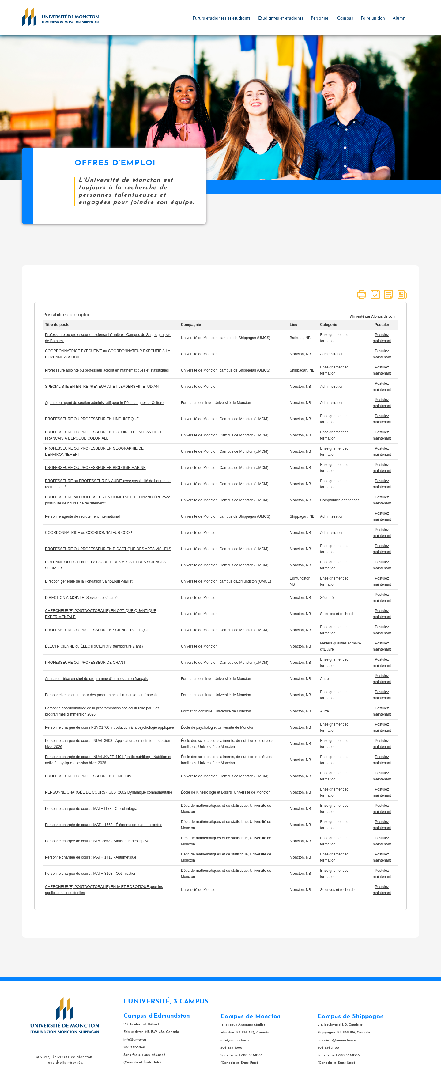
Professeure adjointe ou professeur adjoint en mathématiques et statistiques (107, 370)
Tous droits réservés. (64, 1063)
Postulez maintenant (382, 338)
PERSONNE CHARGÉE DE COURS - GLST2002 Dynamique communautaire (108, 792)
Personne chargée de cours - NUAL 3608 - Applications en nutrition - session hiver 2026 (107, 743)
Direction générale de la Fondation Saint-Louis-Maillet (89, 581)
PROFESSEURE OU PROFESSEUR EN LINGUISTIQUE (92, 419)
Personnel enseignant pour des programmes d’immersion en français (101, 695)
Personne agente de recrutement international (82, 516)
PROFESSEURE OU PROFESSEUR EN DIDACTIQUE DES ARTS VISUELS (108, 549)
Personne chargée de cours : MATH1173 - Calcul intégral (91, 808)
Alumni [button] (400, 18)
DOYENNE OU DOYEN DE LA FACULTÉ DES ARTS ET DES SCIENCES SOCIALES (105, 565)
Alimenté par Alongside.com (372, 316)
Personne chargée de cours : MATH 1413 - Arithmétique (90, 857)
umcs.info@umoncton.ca (337, 1040)
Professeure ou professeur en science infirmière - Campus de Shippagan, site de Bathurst (108, 338)
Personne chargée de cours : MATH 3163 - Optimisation (90, 873)
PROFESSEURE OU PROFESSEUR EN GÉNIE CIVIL (89, 776)
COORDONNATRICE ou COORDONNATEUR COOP (88, 533)
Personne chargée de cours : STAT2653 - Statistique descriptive (97, 841)
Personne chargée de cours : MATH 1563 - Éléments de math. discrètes (103, 825)
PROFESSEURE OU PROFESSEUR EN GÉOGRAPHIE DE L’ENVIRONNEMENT (94, 451)
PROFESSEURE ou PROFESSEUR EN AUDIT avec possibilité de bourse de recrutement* (108, 484)
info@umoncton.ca (236, 1040)
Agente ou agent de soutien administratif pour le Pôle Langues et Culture (104, 403)
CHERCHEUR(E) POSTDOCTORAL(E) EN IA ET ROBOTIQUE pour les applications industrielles (104, 890)
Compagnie (191, 325)
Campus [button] (345, 18)
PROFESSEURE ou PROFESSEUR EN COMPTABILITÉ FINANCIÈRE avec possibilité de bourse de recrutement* (107, 500)
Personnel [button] (320, 18)
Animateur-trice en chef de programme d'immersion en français (96, 679)
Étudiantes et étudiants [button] (280, 18)
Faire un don (373, 18)
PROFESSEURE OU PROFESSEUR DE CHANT (85, 662)
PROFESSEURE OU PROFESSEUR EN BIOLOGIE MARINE (95, 468)
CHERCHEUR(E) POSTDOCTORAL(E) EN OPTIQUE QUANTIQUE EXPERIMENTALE (100, 614)
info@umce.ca (134, 1039)
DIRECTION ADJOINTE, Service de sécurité (81, 597)
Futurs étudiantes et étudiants (222, 18)
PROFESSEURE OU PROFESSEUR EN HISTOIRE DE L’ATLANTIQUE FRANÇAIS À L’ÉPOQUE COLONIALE (104, 435)
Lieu (293, 325)
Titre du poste (57, 325)
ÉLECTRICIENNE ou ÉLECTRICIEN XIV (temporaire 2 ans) (94, 646)
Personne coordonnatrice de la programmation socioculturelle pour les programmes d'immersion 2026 (102, 711)
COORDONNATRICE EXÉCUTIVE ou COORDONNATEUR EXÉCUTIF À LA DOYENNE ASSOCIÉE (107, 354)
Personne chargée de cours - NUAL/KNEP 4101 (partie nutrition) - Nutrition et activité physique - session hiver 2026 (108, 760)
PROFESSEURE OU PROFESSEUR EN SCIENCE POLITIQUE (97, 630)
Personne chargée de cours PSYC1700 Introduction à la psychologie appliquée (109, 727)
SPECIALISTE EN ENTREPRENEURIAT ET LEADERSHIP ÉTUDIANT (103, 386)
